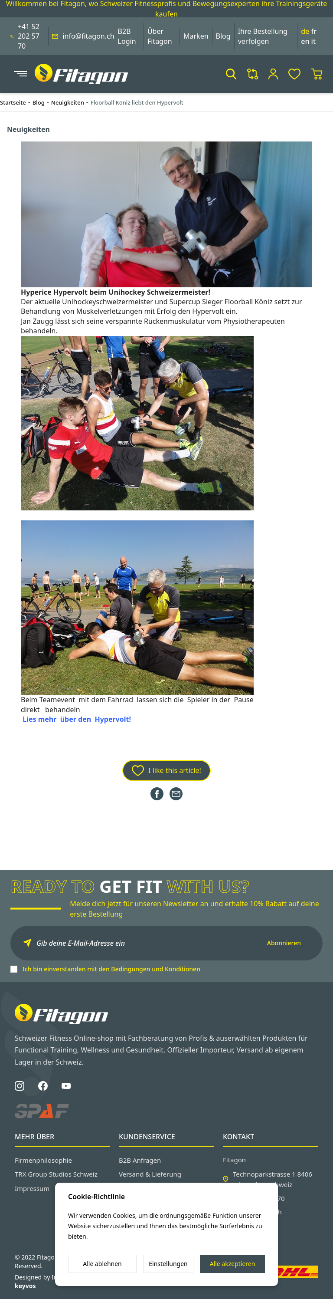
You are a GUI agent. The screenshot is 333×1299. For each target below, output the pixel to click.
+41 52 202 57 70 (28, 36)
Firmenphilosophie (43, 1160)
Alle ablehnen (102, 1264)
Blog (223, 36)
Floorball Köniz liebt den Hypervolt (137, 102)
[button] (231, 74)
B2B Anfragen (140, 1160)
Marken (196, 36)
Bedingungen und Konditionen (155, 969)
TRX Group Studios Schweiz (56, 1174)
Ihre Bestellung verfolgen (263, 36)
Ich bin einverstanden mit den (111, 969)
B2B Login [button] (127, 36)
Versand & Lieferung (150, 1174)
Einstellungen (168, 1264)
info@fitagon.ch (88, 36)
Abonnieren (284, 943)
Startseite (13, 102)
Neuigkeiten (67, 102)
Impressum (32, 1188)
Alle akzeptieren (232, 1264)
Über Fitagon (159, 36)
